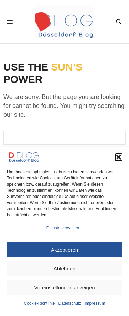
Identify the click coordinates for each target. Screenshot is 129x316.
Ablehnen (64, 268)
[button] (118, 157)
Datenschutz (70, 303)
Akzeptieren (64, 250)
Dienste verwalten (62, 228)
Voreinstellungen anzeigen (64, 287)
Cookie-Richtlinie (39, 303)
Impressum (95, 303)
